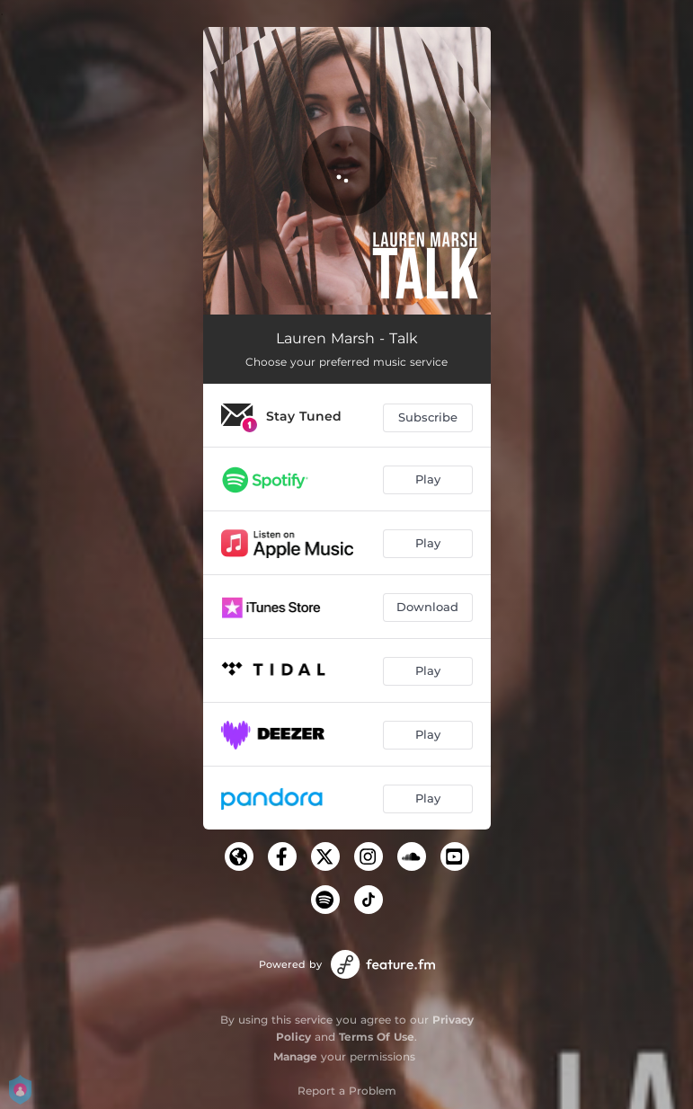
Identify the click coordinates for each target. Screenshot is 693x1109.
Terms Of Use (376, 1036)
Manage (295, 1056)
